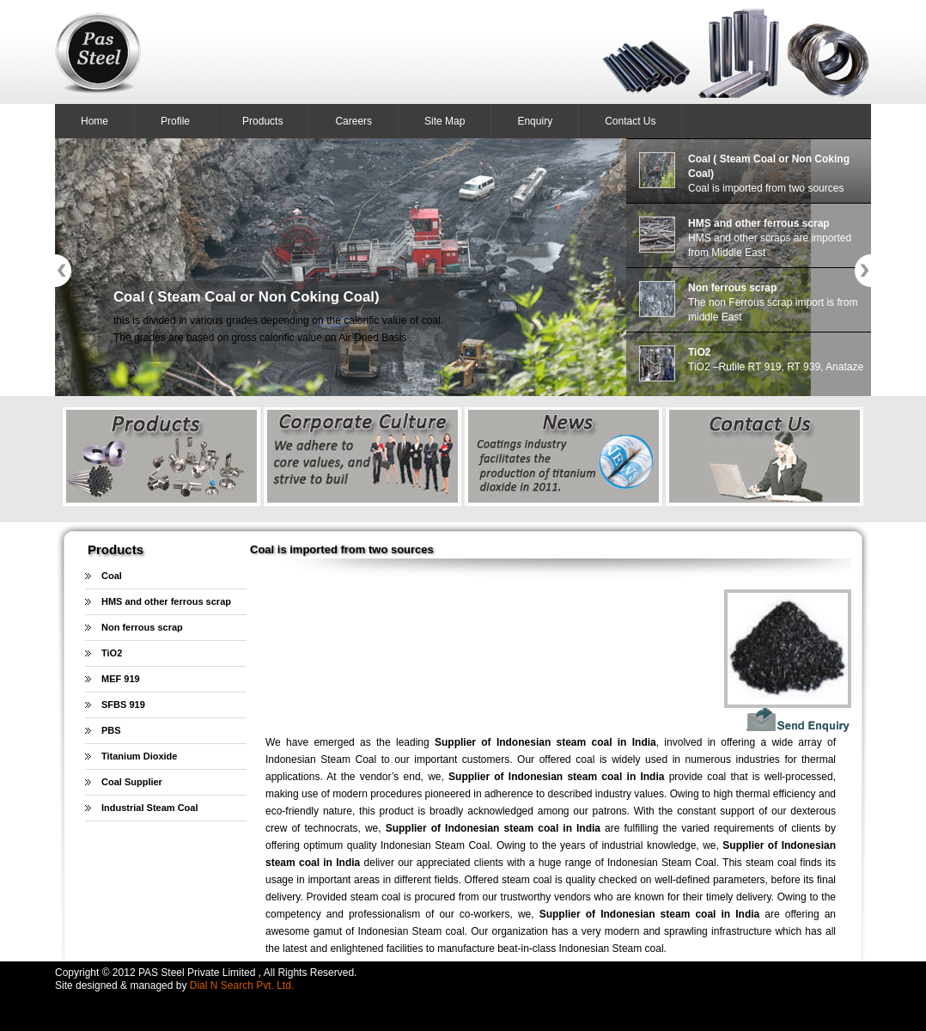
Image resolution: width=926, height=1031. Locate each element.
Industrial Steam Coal (149, 807)
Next (863, 270)
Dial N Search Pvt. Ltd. (242, 985)
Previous (63, 270)
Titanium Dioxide (139, 756)
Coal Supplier (131, 782)
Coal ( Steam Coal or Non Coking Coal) (246, 297)
